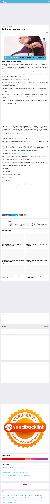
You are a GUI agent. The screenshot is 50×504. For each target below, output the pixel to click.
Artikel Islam (9, 26)
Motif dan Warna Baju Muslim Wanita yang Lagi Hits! (13, 467)
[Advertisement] (25, 14)
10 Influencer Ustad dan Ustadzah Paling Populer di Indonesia (36, 244)
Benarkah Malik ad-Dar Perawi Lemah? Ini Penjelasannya (13, 477)
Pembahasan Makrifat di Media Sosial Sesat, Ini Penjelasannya (15, 472)
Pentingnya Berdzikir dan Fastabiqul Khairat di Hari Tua (18, 79)
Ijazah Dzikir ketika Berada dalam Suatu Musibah (17, 153)
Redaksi (9, 221)
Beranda (4, 26)
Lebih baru (4, 326)
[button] (1, 2)
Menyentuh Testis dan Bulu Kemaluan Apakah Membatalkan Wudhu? (16, 475)
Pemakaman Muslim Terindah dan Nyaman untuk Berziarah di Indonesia (13, 260)
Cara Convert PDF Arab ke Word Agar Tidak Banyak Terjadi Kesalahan (11, 244)
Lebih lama (46, 326)
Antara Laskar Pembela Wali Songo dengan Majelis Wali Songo (35, 276)
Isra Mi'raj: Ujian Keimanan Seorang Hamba (11, 276)
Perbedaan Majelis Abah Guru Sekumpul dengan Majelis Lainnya (36, 260)
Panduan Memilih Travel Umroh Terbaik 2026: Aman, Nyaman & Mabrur (16, 470)
